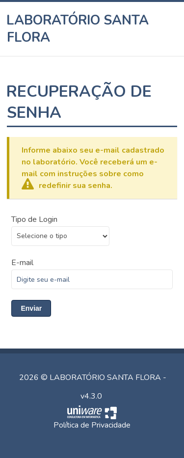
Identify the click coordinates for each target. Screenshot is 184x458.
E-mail (22, 262)
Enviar (31, 308)
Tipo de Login (34, 219)
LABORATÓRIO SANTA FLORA (78, 29)
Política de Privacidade (92, 425)
